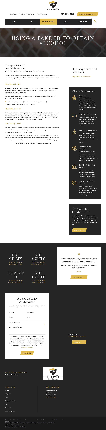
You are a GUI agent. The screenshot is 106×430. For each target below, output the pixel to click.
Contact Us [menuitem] (83, 21)
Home (7, 390)
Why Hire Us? (79, 230)
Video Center (31, 14)
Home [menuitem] (14, 21)
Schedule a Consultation (87, 14)
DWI (6, 397)
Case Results (13, 14)
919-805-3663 (67, 14)
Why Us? (7, 394)
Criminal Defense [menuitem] (48, 21)
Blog (6, 404)
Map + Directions (51, 397)
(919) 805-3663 (15, 71)
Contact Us (8, 407)
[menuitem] (85, 76)
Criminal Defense (10, 400)
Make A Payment (42, 14)
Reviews (22, 14)
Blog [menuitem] (66, 21)
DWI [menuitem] (31, 21)
